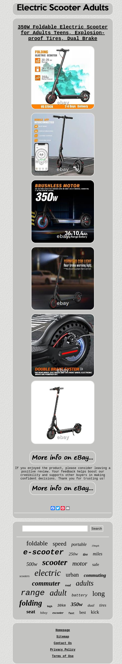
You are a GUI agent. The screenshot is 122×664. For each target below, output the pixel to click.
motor (79, 563)
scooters (25, 576)
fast (71, 613)
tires (102, 605)
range (33, 593)
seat (30, 612)
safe (95, 564)
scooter (54, 562)
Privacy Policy (63, 650)
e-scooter (43, 552)
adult (58, 592)
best (83, 612)
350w (77, 604)
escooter (58, 613)
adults (85, 583)
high (49, 606)
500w (31, 564)
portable (78, 544)
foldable (37, 543)
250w (73, 554)
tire (85, 554)
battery (80, 595)
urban (72, 575)
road (68, 585)
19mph (95, 545)
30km (61, 606)
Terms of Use (63, 656)
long (98, 593)
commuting (95, 575)
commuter (46, 583)
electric (47, 573)
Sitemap (62, 637)
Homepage (63, 630)
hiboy (44, 613)
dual (91, 605)
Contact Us (63, 643)
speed (59, 543)
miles (97, 553)
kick (95, 612)
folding (30, 603)
